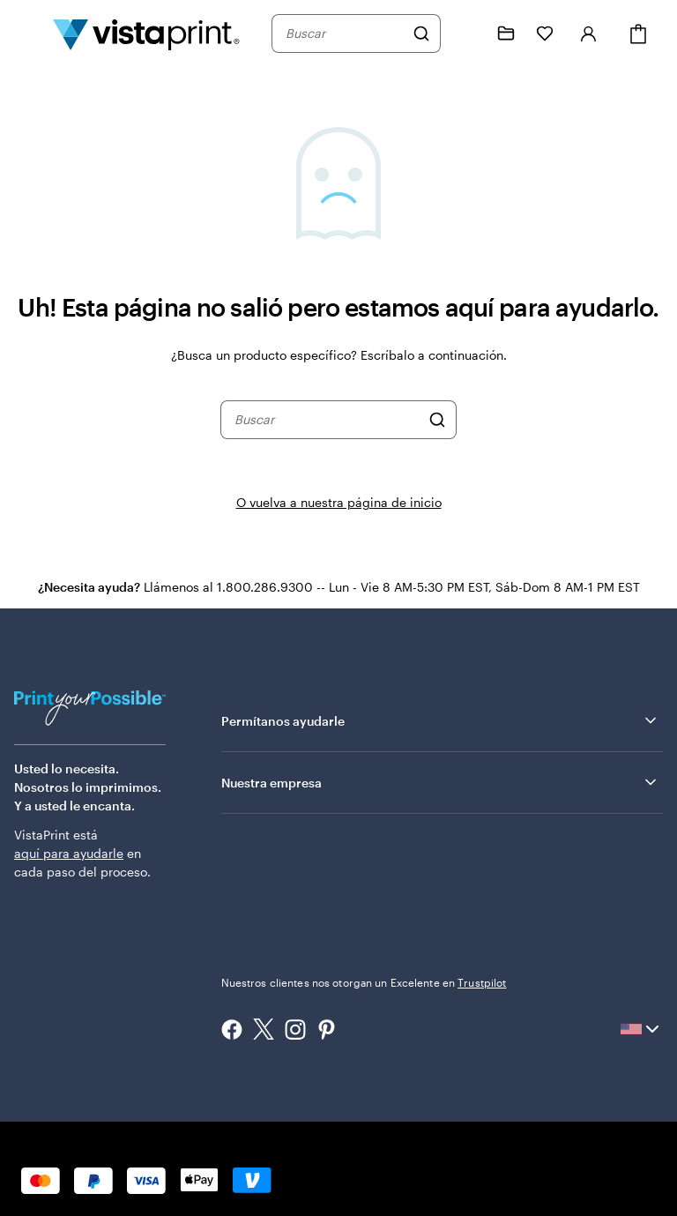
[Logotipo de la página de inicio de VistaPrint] (146, 33)
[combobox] (345, 33)
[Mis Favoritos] (545, 33)
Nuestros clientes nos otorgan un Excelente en (364, 982)
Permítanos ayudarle (440, 720)
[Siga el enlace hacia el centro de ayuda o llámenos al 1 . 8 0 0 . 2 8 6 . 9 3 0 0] (467, 33)
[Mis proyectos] (506, 33)
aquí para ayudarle (68, 853)
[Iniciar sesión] (589, 33)
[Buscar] (421, 33)
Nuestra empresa (440, 782)
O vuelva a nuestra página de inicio (339, 502)
